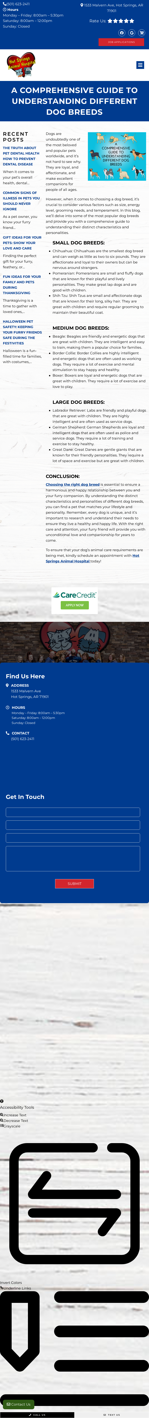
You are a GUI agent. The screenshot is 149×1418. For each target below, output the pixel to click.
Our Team (50, 1012)
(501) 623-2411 (18, 4)
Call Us (37, 1415)
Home (116, 995)
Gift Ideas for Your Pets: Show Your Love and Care (22, 242)
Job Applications (121, 42)
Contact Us (18, 1404)
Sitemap (53, 1041)
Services (69, 1012)
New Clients (89, 1012)
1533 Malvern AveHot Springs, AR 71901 (30, 694)
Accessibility (74, 1041)
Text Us (112, 1415)
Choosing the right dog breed (73, 484)
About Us (78, 1006)
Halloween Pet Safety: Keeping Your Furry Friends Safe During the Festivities (22, 332)
